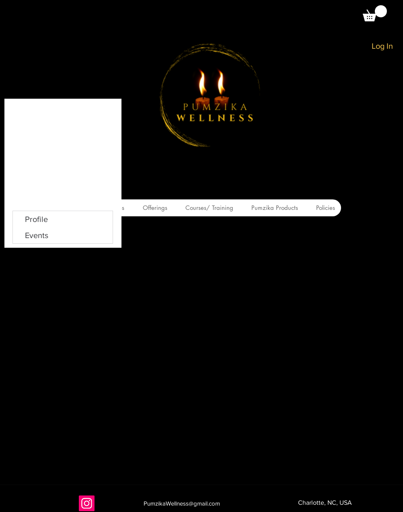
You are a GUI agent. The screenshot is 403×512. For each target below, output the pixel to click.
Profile (36, 219)
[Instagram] (87, 503)
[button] (375, 13)
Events (36, 235)
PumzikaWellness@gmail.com (182, 503)
